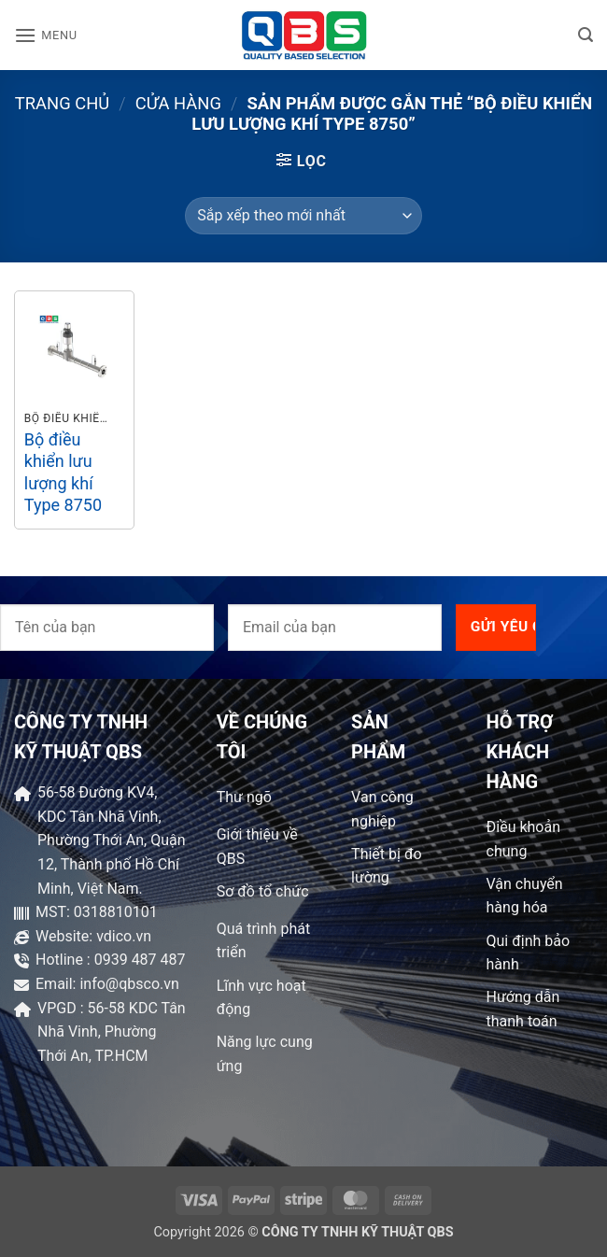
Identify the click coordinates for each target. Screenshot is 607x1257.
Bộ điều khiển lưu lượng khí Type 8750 (63, 472)
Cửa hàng (178, 103)
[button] (46, 35)
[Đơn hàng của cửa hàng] (303, 215)
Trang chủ (62, 103)
